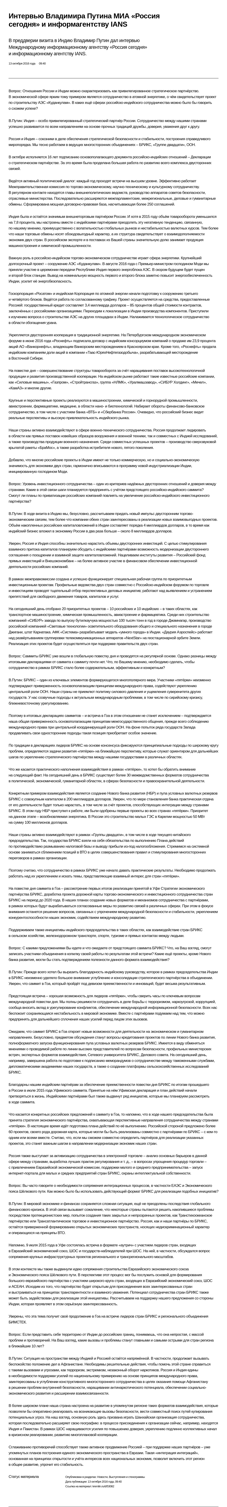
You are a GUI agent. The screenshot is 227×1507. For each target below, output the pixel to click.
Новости (102, 1477)
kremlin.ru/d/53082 (103, 1486)
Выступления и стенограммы (127, 1477)
